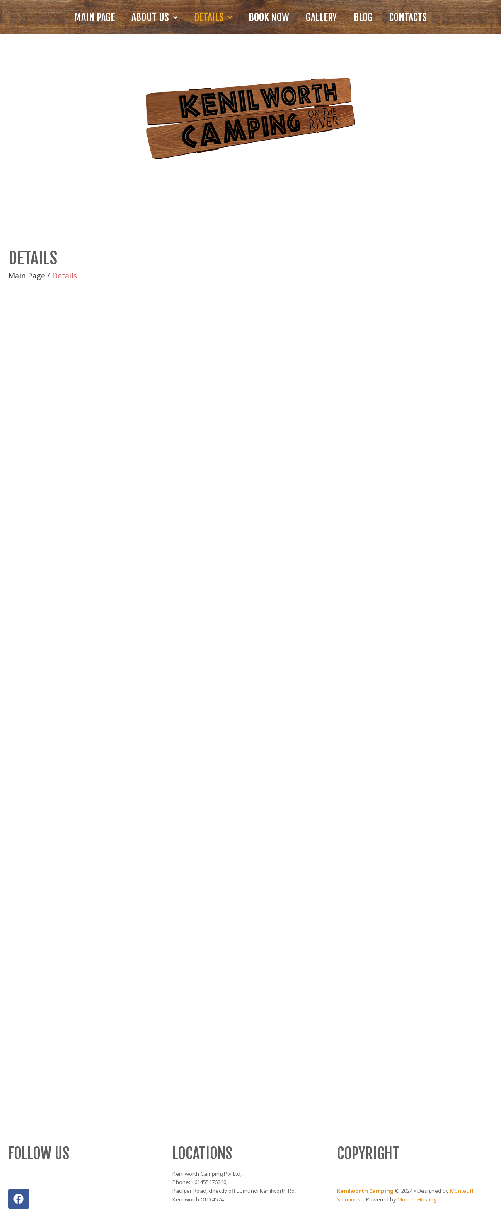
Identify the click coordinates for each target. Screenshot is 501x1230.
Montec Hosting (416, 1199)
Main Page (26, 276)
